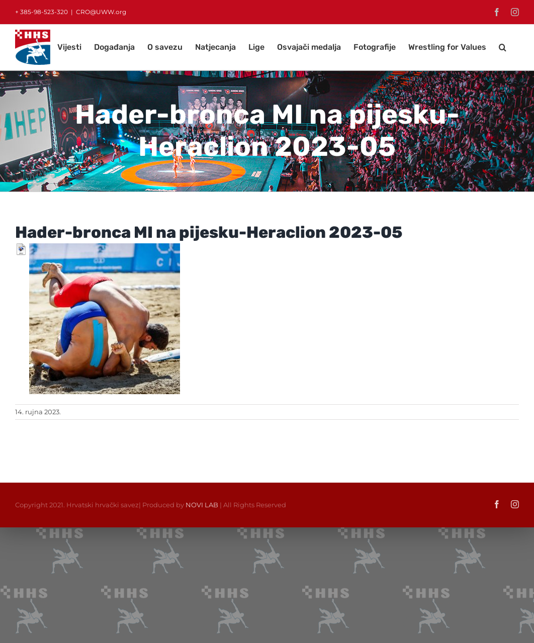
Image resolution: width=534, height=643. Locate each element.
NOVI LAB (202, 505)
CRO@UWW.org (101, 12)
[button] (502, 47)
